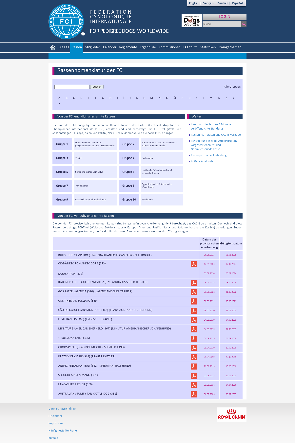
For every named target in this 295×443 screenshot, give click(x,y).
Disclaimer (55, 416)
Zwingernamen (230, 47)
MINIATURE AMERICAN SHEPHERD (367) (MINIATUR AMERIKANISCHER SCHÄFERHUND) (114, 328)
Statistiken (208, 47)
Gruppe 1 (62, 144)
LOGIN (224, 16)
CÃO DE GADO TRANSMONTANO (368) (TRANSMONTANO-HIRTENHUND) (105, 310)
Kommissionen (170, 47)
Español (237, 3)
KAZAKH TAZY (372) (70, 273)
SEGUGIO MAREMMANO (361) (78, 375)
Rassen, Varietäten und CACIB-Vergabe (216, 134)
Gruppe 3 (62, 158)
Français (208, 3)
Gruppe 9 (62, 199)
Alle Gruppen (232, 86)
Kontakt (53, 438)
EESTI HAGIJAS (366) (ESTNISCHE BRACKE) (85, 319)
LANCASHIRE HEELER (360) (75, 384)
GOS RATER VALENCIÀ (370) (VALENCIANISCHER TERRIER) (95, 291)
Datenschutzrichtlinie (62, 408)
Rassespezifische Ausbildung (209, 155)
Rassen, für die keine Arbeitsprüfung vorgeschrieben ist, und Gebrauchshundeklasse (214, 145)
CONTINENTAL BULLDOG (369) (78, 300)
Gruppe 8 (128, 185)
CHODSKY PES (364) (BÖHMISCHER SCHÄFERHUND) (91, 347)
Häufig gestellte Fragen (63, 430)
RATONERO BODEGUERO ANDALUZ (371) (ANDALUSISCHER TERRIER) (103, 282)
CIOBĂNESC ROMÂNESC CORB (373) (82, 263)
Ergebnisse (148, 47)
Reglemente (128, 47)
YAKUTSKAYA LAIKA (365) (74, 338)
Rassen (77, 47)
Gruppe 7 (62, 185)
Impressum (56, 423)
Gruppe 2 (128, 144)
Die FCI (63, 47)
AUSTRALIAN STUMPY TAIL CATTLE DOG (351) (87, 393)
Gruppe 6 (128, 172)
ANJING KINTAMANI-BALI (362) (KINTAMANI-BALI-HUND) (94, 365)
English (194, 3)
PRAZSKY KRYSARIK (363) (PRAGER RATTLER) (86, 356)
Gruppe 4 (128, 158)
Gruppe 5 (62, 172)
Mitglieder (92, 47)
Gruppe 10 (129, 199)
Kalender (109, 47)
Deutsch (222, 3)
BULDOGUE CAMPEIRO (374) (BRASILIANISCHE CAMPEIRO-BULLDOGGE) (105, 255)
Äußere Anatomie (202, 161)
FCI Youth (190, 47)
